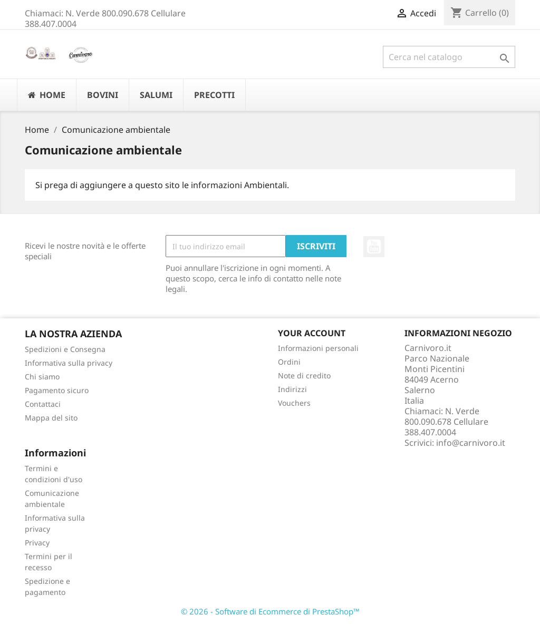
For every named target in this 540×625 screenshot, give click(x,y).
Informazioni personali (318, 348)
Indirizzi (292, 389)
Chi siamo (42, 377)
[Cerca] (449, 57)
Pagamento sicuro (57, 390)
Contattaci (43, 404)
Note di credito (304, 375)
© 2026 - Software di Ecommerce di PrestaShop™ (270, 611)
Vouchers (294, 403)
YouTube (373, 246)
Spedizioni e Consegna (65, 349)
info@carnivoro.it (470, 442)
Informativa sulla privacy (68, 363)
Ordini (289, 362)
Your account (311, 333)
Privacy (37, 543)
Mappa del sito (51, 418)
